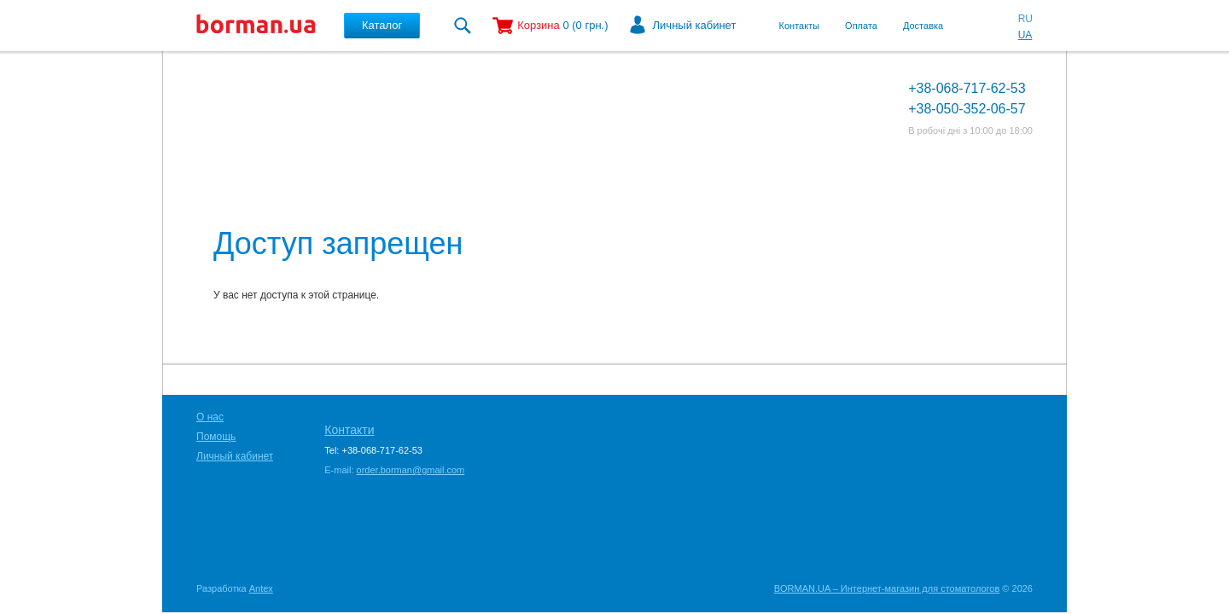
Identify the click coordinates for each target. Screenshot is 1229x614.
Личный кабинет (695, 25)
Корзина (538, 25)
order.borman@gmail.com (411, 470)
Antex (261, 588)
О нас (210, 417)
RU (1025, 19)
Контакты (799, 25)
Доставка (923, 25)
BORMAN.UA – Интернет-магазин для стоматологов (887, 588)
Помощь (216, 437)
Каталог (382, 25)
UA (1025, 35)
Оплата (861, 25)
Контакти (349, 430)
